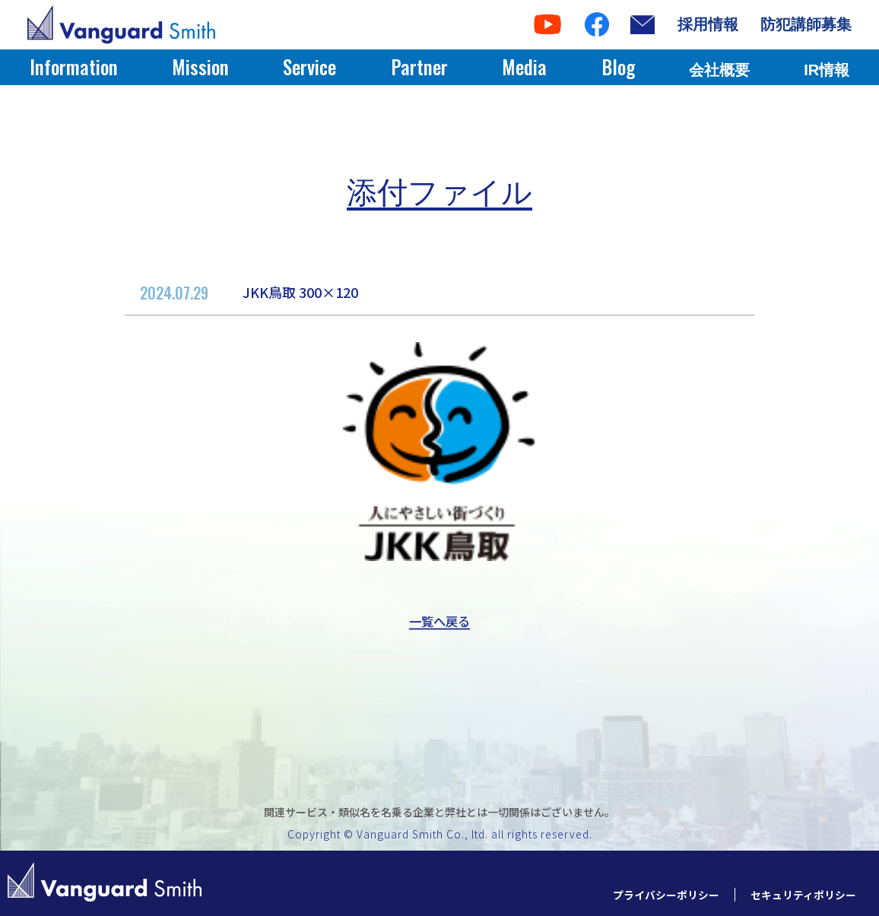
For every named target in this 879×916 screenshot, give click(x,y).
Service (309, 66)
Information (74, 66)
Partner (419, 66)
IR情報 (826, 70)
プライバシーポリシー (655, 894)
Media (524, 66)
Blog (618, 66)
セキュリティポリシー (799, 894)
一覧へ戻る (439, 621)
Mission (200, 66)
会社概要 (719, 70)
